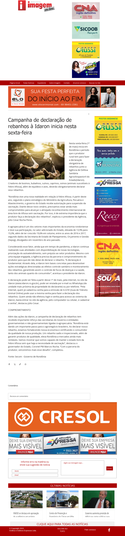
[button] (62, 485)
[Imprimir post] (25, 364)
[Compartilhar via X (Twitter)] (15, 364)
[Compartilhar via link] (20, 364)
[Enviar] (109, 468)
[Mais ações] (89, 114)
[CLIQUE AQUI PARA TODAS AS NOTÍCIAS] (62, 524)
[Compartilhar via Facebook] (9, 364)
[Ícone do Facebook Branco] (109, 530)
